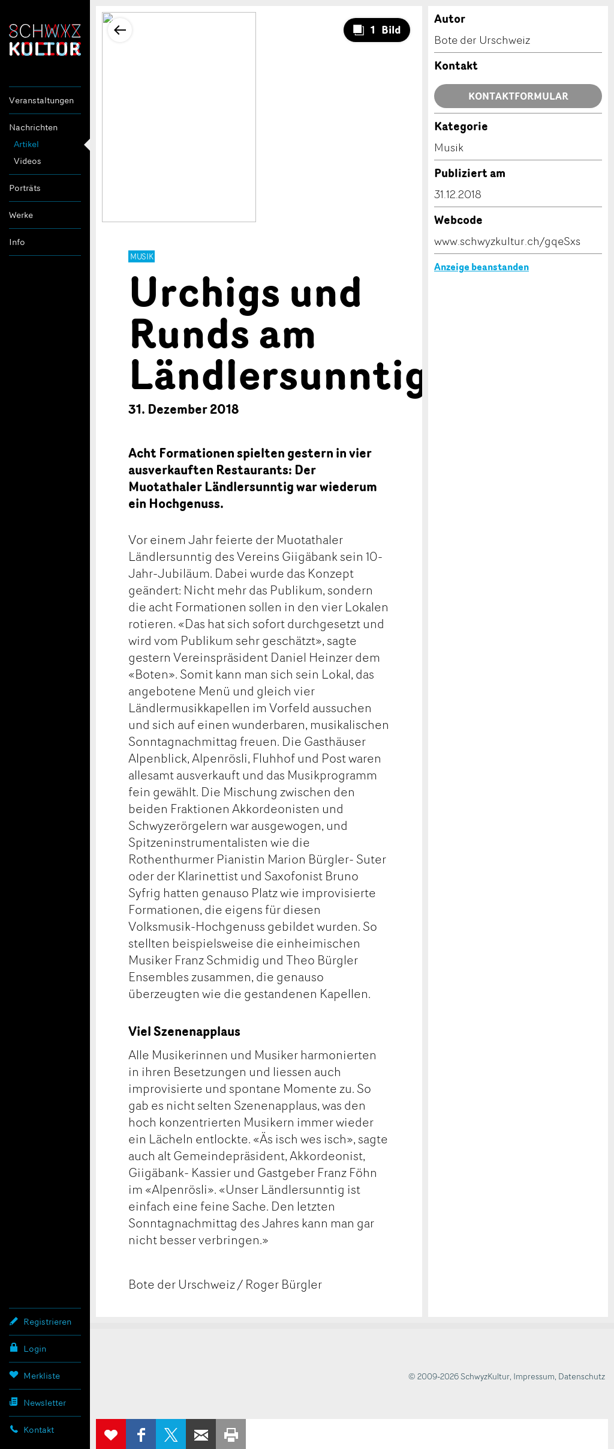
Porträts (25, 187)
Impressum (534, 1376)
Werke (21, 214)
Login (27, 1348)
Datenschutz (581, 1376)
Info (17, 241)
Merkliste (34, 1375)
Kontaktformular (518, 96)
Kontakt (31, 1429)
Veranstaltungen (41, 100)
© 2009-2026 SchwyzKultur (459, 1376)
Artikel (26, 144)
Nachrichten (33, 127)
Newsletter (37, 1402)
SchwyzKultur (45, 39)
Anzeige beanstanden (481, 266)
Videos (27, 160)
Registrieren (40, 1321)
